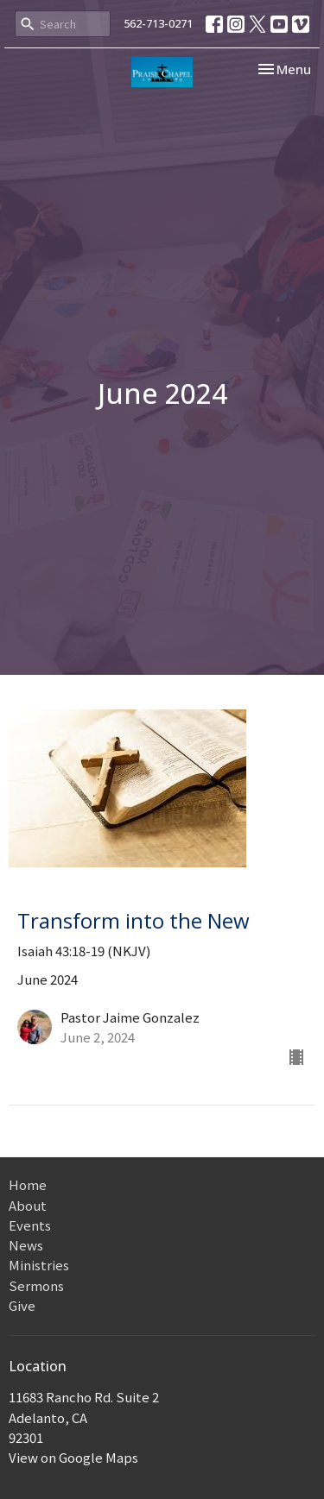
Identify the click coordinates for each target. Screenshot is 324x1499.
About (28, 1205)
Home (28, 1184)
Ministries (39, 1265)
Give (22, 1305)
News (26, 1245)
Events (30, 1225)
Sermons (36, 1285)
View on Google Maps (73, 1457)
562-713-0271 (158, 23)
